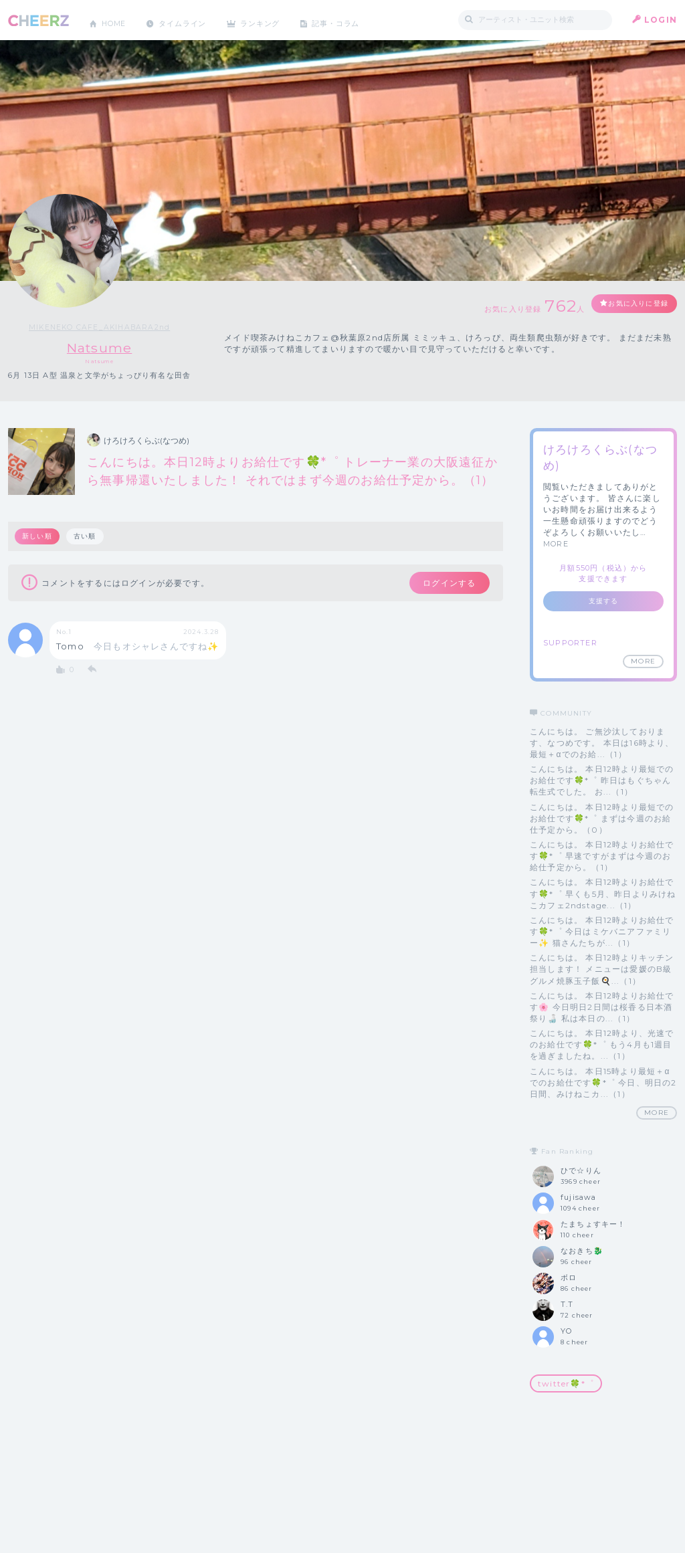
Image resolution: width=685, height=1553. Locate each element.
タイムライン (191, 20)
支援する (604, 601)
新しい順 (38, 536)
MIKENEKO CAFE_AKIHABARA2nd (99, 327)
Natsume (99, 347)
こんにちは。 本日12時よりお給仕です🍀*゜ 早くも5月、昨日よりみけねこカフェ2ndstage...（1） (603, 893)
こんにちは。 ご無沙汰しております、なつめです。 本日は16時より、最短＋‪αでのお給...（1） (602, 742)
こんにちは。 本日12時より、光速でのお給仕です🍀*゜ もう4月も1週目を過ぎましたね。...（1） (602, 1045)
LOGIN (660, 20)
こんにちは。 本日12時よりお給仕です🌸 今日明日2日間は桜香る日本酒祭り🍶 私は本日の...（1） (602, 1007)
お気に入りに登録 (628, 305)
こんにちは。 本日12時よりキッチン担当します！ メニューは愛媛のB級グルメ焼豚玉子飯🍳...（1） (602, 969)
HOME (117, 20)
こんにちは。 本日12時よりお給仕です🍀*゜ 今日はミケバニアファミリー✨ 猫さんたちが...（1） (602, 931)
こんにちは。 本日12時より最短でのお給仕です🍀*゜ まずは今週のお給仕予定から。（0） (602, 818)
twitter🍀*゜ (566, 1383)
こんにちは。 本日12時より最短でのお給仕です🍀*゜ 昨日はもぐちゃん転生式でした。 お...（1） (602, 780)
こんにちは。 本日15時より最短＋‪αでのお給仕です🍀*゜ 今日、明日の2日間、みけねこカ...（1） (603, 1082)
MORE (556, 544)
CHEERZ (38, 20)
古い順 (87, 536)
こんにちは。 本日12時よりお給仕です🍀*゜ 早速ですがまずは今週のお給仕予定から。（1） (602, 856)
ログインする (441, 584)
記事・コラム (357, 20)
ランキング (276, 20)
